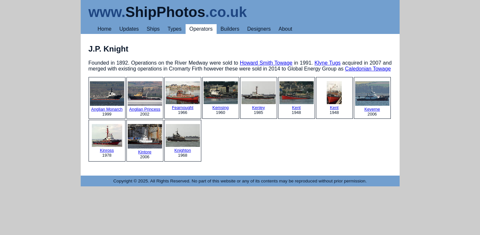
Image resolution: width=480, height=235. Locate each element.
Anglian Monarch (107, 96)
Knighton (183, 138)
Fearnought (183, 95)
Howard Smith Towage (266, 63)
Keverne (372, 96)
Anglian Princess (145, 96)
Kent (296, 95)
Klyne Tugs (328, 63)
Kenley (258, 95)
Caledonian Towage (368, 68)
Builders (230, 29)
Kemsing (221, 95)
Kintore (145, 139)
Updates (129, 29)
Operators (201, 29)
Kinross (107, 138)
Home (105, 29)
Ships (153, 29)
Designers (259, 29)
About (285, 29)
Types (175, 29)
